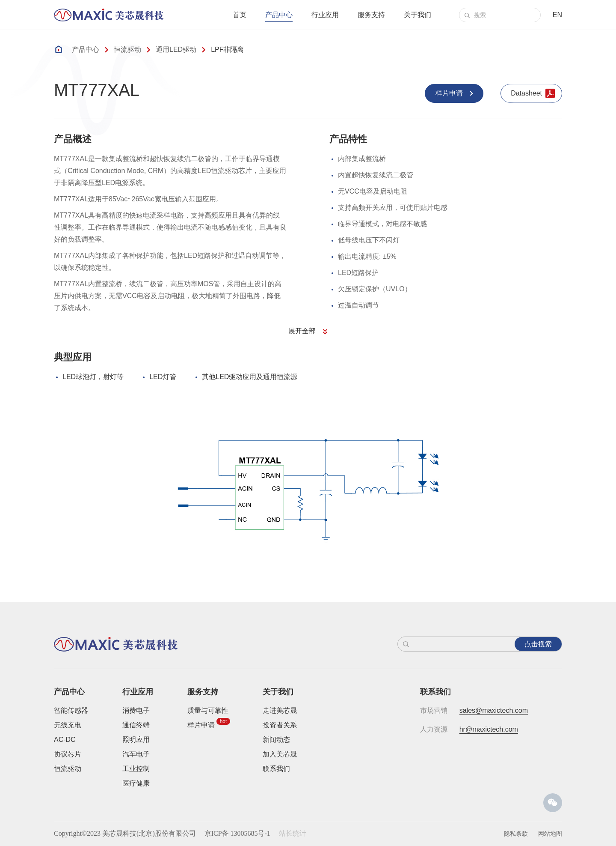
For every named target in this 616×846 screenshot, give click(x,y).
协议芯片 (67, 754)
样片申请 (201, 725)
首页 (239, 14)
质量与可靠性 (207, 710)
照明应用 (136, 739)
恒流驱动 (127, 49)
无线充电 (67, 725)
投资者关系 (280, 725)
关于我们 (417, 14)
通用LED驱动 (176, 49)
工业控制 (136, 768)
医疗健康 (136, 783)
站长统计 (292, 833)
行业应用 (325, 14)
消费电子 (136, 710)
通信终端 (136, 725)
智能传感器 (71, 710)
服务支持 (371, 14)
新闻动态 (276, 739)
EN (557, 14)
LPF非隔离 (227, 49)
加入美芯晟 (280, 754)
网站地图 (550, 833)
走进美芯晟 (280, 710)
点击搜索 (538, 644)
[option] (308, 490)
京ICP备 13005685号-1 (237, 833)
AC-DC (65, 739)
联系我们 (276, 768)
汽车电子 (136, 754)
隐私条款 (516, 833)
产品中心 (279, 14)
